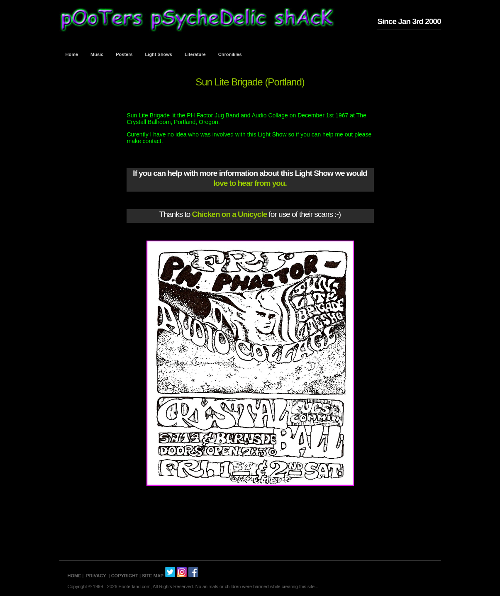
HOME (74, 575)
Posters (124, 54)
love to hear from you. (249, 183)
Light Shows (158, 54)
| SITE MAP (151, 575)
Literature (195, 54)
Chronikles (230, 54)
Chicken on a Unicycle (229, 214)
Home (72, 54)
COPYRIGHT (124, 575)
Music (96, 54)
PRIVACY (96, 575)
